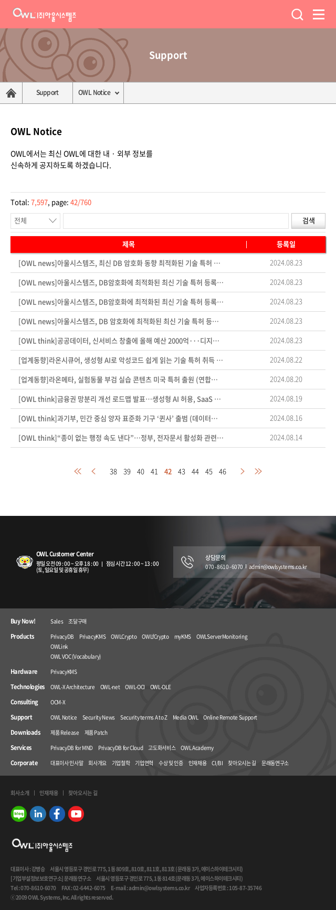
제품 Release (64, 732)
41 (154, 471)
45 (209, 471)
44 (195, 471)
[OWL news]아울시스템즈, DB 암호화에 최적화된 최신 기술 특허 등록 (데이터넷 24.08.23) (121, 321)
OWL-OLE (160, 687)
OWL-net (110, 687)
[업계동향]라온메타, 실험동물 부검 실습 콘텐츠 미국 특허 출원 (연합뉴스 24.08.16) (121, 379)
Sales (56, 621)
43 (181, 471)
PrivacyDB (62, 636)
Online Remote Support (230, 717)
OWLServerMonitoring (221, 636)
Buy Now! (23, 621)
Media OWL (185, 717)
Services (21, 748)
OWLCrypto (123, 636)
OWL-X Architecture (72, 687)
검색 (308, 220)
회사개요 (97, 763)
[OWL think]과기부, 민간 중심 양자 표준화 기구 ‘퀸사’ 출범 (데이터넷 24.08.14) (121, 418)
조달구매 (77, 621)
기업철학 (121, 763)
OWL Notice (94, 92)
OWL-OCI (135, 687)
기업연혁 (144, 763)
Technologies (27, 687)
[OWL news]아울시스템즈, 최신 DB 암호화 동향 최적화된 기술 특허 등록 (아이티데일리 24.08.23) (121, 263)
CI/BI (217, 763)
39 (127, 471)
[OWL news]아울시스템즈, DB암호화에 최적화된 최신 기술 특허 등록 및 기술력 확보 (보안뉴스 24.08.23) (121, 302)
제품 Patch (96, 732)
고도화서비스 (161, 748)
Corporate (23, 763)
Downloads (25, 732)
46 (222, 471)
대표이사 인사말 (66, 763)
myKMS (182, 636)
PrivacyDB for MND (71, 748)
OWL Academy (197, 748)
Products (22, 636)
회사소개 (19, 792)
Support (47, 92)
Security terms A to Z (143, 717)
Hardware (23, 671)
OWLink (59, 646)
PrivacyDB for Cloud (120, 748)
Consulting (24, 702)
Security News (98, 717)
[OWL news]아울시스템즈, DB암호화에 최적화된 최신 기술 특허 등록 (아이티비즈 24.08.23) (121, 282)
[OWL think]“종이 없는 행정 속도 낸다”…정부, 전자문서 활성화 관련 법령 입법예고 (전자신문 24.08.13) (121, 437)
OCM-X (57, 702)
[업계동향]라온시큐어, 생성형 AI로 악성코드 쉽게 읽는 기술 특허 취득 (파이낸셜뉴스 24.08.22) (121, 360)
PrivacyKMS (92, 636)
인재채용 (197, 763)
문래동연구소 (275, 763)
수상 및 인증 (171, 763)
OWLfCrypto (155, 636)
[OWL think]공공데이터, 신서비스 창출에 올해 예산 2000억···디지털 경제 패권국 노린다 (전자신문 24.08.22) (121, 340)
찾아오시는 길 (242, 763)
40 (140, 471)
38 (113, 471)
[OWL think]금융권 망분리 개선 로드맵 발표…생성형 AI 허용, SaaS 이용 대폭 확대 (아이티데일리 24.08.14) (121, 399)
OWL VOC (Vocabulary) (75, 656)
